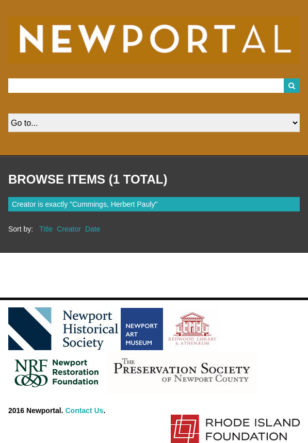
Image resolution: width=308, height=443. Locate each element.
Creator (69, 229)
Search (292, 85)
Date (93, 229)
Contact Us (85, 410)
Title (46, 229)
